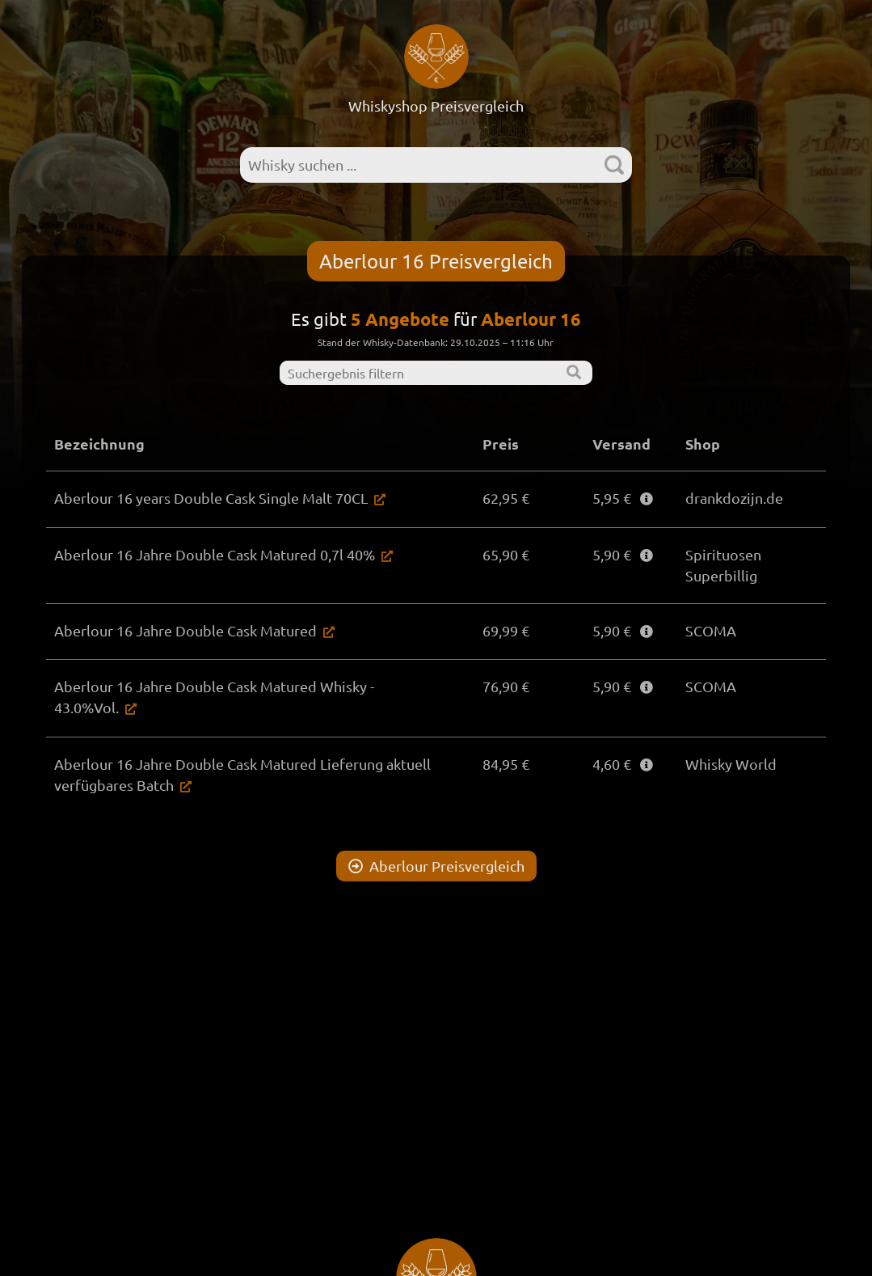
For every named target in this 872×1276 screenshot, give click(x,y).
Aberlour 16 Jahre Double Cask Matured (185, 630)
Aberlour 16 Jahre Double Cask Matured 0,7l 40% (214, 554)
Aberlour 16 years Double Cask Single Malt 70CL (211, 497)
